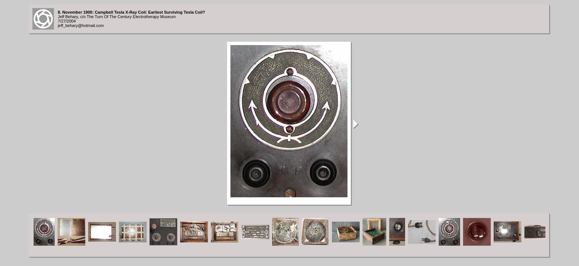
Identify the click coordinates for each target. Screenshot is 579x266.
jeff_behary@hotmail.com (81, 25)
